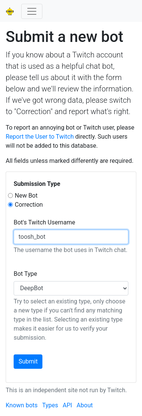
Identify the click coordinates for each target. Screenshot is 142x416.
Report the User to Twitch (40, 136)
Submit (28, 361)
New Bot (26, 195)
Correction (29, 204)
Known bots (21, 405)
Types (50, 405)
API (67, 405)
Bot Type (25, 273)
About (84, 405)
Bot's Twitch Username (44, 222)
